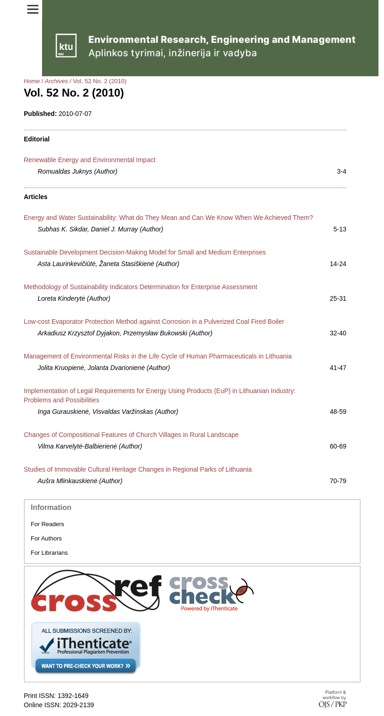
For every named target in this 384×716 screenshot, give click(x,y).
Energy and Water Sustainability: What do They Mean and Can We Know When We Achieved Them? (168, 217)
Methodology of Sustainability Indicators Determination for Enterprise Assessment (140, 287)
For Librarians (49, 552)
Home (32, 81)
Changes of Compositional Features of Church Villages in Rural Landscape (131, 434)
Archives (56, 81)
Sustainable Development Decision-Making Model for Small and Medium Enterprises (145, 252)
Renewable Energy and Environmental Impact (90, 160)
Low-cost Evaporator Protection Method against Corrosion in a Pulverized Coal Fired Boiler (154, 321)
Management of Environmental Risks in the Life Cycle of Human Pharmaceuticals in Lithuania (158, 356)
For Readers (47, 524)
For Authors (46, 538)
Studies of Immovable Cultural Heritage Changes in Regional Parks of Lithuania (138, 469)
